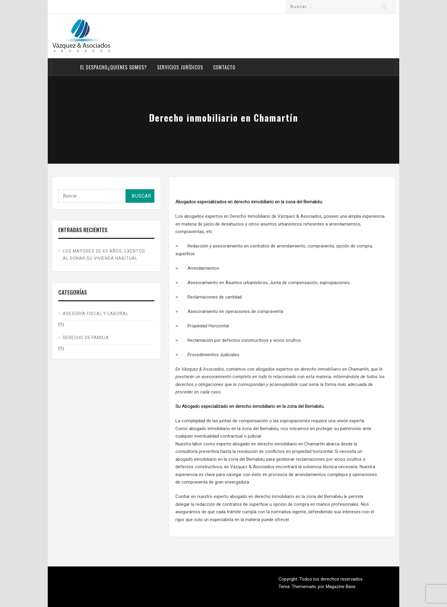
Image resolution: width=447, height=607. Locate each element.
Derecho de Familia (86, 337)
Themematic (305, 586)
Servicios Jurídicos (180, 67)
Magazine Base (341, 586)
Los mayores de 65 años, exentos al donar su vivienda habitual (104, 255)
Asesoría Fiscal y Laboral (95, 313)
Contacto (224, 67)
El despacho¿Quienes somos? (113, 67)
